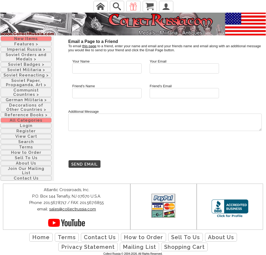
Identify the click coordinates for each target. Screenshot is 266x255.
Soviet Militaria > (26, 69)
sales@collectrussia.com (72, 209)
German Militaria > (26, 99)
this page (89, 46)
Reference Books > (26, 114)
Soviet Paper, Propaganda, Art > (26, 82)
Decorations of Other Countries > (26, 107)
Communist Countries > (26, 92)
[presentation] (109, 149)
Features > (26, 44)
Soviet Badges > (26, 64)
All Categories (26, 120)
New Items (26, 38)
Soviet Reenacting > (26, 75)
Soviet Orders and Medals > (26, 56)
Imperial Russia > (26, 49)
